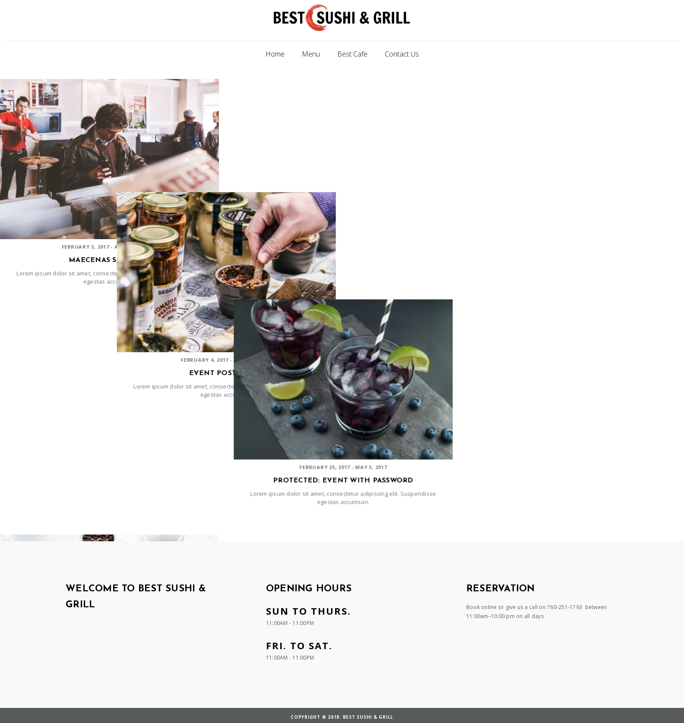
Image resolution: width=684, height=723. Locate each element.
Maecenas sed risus (109, 260)
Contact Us (402, 54)
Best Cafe (352, 54)
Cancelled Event (109, 491)
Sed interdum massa (573, 491)
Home (275, 54)
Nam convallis (341, 491)
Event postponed (341, 260)
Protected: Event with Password (574, 260)
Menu (311, 54)
